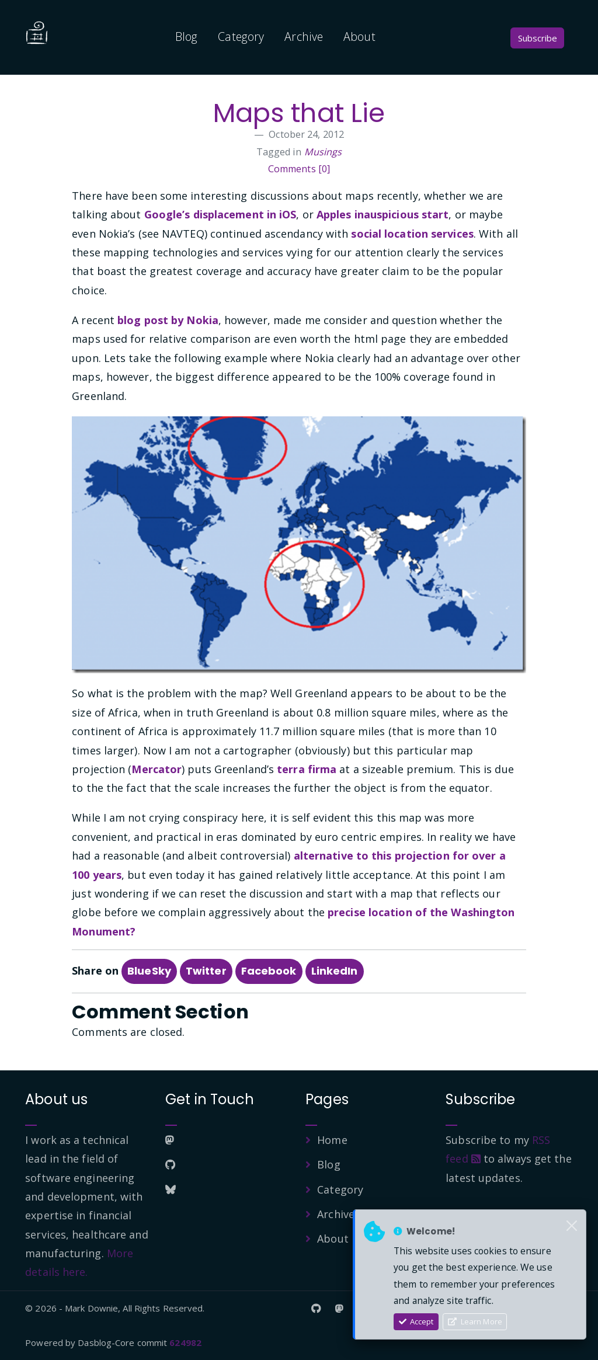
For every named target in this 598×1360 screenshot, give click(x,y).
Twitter (206, 971)
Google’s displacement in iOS (220, 214)
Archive (303, 36)
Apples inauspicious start (383, 214)
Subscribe (537, 38)
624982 (185, 1342)
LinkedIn (334, 971)
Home (332, 1140)
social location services (412, 234)
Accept (416, 1321)
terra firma (306, 769)
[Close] (572, 1226)
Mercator (156, 769)
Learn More (475, 1321)
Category (241, 36)
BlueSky (149, 971)
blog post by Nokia (167, 320)
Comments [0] (299, 168)
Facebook (269, 971)
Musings (323, 151)
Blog (186, 36)
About (359, 36)
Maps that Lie (299, 113)
